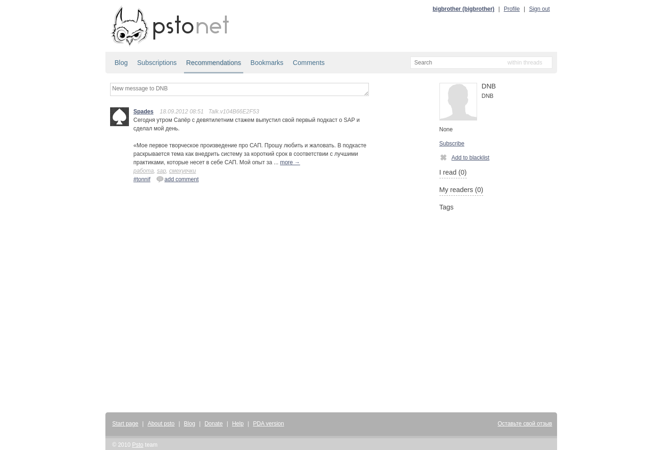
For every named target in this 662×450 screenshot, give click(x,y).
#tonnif (142, 179)
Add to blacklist (464, 157)
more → (290, 162)
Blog (121, 62)
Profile (512, 9)
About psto (161, 423)
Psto (138, 445)
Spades (144, 111)
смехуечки (182, 171)
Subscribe (451, 143)
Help (238, 423)
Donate (214, 423)
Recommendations (213, 62)
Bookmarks (266, 62)
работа (144, 171)
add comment (177, 179)
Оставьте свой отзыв (525, 423)
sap (161, 171)
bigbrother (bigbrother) (464, 9)
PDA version (268, 423)
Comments (309, 62)
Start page (125, 423)
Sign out (539, 9)
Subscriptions (157, 62)
